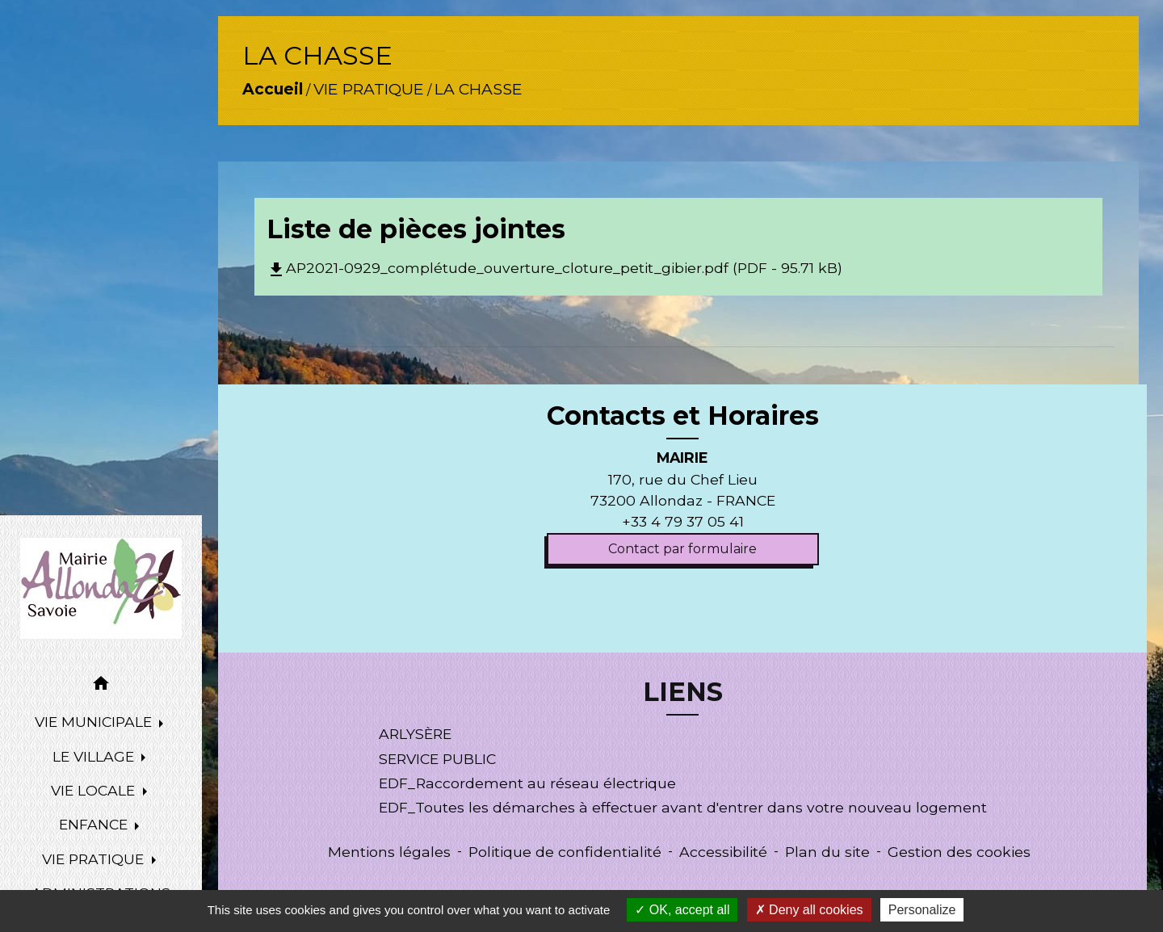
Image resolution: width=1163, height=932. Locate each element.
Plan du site (827, 851)
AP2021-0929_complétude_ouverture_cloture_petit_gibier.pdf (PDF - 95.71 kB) (554, 267)
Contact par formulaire (682, 548)
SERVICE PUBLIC (437, 758)
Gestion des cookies (959, 851)
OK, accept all (682, 910)
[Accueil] (101, 588)
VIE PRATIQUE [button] (95, 858)
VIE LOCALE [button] (95, 790)
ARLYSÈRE (415, 733)
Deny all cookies (809, 910)
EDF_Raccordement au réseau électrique (527, 783)
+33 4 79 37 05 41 (683, 521)
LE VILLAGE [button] (95, 756)
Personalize (922, 910)
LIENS (683, 692)
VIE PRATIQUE (368, 89)
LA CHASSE (479, 89)
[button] (101, 686)
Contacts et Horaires (683, 416)
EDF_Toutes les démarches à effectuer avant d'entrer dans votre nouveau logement (683, 807)
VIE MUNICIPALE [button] (95, 721)
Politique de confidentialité (564, 851)
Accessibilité (723, 851)
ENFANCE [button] (95, 824)
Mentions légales (389, 851)
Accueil (272, 89)
